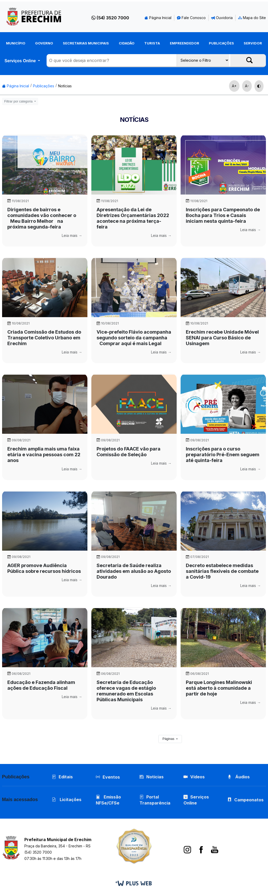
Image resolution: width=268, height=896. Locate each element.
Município (15, 43)
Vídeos (194, 776)
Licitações (66, 799)
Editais (62, 776)
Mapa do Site (252, 17)
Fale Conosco (191, 17)
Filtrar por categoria (19, 101)
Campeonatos (249, 799)
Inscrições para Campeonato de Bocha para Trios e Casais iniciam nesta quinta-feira (223, 215)
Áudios (238, 776)
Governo (44, 43)
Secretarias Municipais (86, 43)
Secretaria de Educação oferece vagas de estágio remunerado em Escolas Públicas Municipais (126, 691)
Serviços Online (20, 61)
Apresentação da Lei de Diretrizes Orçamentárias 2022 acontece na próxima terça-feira (133, 218)
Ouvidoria (222, 17)
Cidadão (127, 43)
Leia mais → (72, 235)
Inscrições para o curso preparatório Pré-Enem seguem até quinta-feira (222, 454)
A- (247, 86)
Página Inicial (157, 17)
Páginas (169, 739)
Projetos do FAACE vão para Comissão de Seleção (128, 451)
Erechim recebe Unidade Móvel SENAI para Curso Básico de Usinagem (222, 337)
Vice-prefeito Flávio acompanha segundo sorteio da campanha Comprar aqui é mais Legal (134, 337)
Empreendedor (184, 43)
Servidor (253, 43)
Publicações (221, 43)
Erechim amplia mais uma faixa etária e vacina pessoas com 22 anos (43, 454)
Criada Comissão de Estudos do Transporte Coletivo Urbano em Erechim (44, 337)
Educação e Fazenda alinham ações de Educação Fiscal (41, 685)
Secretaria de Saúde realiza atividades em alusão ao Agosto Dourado (134, 571)
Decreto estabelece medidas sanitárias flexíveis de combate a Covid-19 (222, 571)
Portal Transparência (154, 800)
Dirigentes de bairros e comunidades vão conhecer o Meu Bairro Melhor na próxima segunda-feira (41, 218)
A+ (234, 86)
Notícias (65, 86)
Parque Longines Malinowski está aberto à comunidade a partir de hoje (219, 688)
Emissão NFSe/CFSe (108, 800)
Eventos (111, 777)
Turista (152, 43)
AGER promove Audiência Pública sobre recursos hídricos (44, 568)
